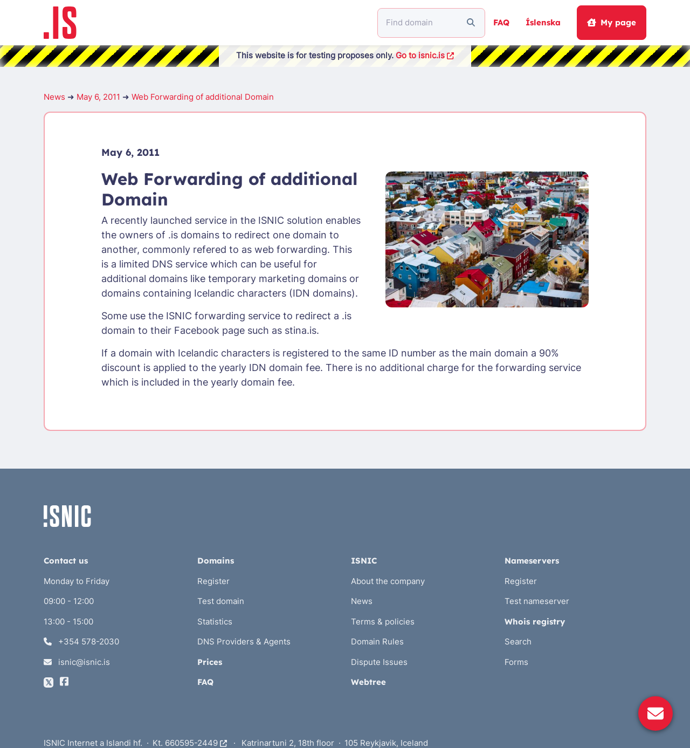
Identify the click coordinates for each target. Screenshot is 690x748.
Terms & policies (383, 621)
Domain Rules (377, 641)
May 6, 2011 (98, 97)
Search (518, 641)
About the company (388, 581)
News (54, 97)
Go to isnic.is (425, 55)
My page (611, 22)
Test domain (220, 601)
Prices (209, 662)
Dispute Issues (379, 662)
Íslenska (543, 22)
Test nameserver (537, 601)
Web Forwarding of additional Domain (203, 97)
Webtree (368, 682)
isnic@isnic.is (77, 662)
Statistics (214, 621)
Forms (516, 662)
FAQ (501, 22)
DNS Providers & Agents (244, 641)
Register (213, 581)
